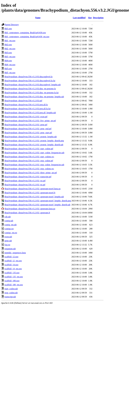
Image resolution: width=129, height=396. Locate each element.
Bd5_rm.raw (10, 72)
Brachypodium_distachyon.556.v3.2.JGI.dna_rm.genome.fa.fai (32, 92)
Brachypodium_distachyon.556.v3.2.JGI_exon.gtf (26, 117)
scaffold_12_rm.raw (13, 261)
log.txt (7, 245)
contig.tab (9, 221)
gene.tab (8, 241)
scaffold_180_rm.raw (14, 285)
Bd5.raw (8, 68)
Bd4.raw (8, 60)
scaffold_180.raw (12, 281)
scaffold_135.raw (12, 273)
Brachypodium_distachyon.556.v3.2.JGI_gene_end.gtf (28, 129)
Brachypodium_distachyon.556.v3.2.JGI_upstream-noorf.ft (30, 193)
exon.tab (8, 237)
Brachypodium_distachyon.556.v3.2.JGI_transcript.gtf (28, 177)
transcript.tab (10, 297)
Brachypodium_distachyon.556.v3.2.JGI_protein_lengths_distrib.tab (34, 145)
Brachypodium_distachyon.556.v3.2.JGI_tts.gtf (25, 185)
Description (98, 18)
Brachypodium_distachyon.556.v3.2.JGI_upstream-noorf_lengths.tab (34, 197)
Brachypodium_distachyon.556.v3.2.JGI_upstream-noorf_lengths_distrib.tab (37, 205)
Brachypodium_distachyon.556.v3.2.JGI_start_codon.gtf (29, 149)
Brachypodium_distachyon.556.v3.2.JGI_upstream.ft (27, 213)
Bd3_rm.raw (10, 56)
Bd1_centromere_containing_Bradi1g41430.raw (25, 32)
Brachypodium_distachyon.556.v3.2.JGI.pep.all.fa (26, 105)
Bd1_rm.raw (10, 40)
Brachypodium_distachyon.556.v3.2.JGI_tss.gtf (25, 181)
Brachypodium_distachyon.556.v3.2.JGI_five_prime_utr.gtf (30, 121)
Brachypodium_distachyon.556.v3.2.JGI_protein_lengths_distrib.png (34, 141)
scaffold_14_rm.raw (13, 269)
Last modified (79, 18)
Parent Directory (12, 24)
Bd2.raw (8, 44)
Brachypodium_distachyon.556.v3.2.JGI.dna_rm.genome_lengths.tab (34, 96)
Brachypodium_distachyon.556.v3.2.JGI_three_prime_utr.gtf (31, 173)
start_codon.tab (11, 289)
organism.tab (10, 249)
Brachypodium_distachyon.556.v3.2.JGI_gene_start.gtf (28, 133)
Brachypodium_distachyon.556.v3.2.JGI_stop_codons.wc (29, 169)
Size (90, 18)
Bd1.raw (8, 28)
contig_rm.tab (11, 225)
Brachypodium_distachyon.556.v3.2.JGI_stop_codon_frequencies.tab (34, 165)
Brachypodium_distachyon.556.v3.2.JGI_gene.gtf (26, 125)
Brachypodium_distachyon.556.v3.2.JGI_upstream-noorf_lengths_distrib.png (38, 201)
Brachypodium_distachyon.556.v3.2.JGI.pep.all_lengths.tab (30, 113)
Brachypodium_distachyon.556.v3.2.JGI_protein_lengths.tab (31, 137)
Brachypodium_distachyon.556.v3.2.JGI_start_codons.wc (29, 157)
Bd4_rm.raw (10, 64)
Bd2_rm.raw (10, 48)
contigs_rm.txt (11, 233)
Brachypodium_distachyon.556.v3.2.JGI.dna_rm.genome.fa (30, 88)
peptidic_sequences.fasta (15, 253)
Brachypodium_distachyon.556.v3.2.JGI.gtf (23, 101)
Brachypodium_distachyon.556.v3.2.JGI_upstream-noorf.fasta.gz (33, 189)
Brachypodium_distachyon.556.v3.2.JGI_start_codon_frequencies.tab (34, 153)
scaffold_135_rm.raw (14, 277)
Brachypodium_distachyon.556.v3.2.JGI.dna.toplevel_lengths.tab (33, 84)
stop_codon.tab (11, 293)
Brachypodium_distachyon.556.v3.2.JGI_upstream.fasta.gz (30, 209)
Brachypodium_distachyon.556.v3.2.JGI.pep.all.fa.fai (28, 109)
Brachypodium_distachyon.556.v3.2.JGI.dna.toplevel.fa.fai (30, 80)
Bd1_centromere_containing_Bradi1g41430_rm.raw (27, 36)
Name (38, 18)
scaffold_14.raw (11, 265)
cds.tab (8, 217)
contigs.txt (9, 229)
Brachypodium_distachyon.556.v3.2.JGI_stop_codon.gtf (29, 161)
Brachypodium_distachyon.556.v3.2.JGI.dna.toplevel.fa (29, 76)
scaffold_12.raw (11, 257)
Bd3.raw (8, 52)
